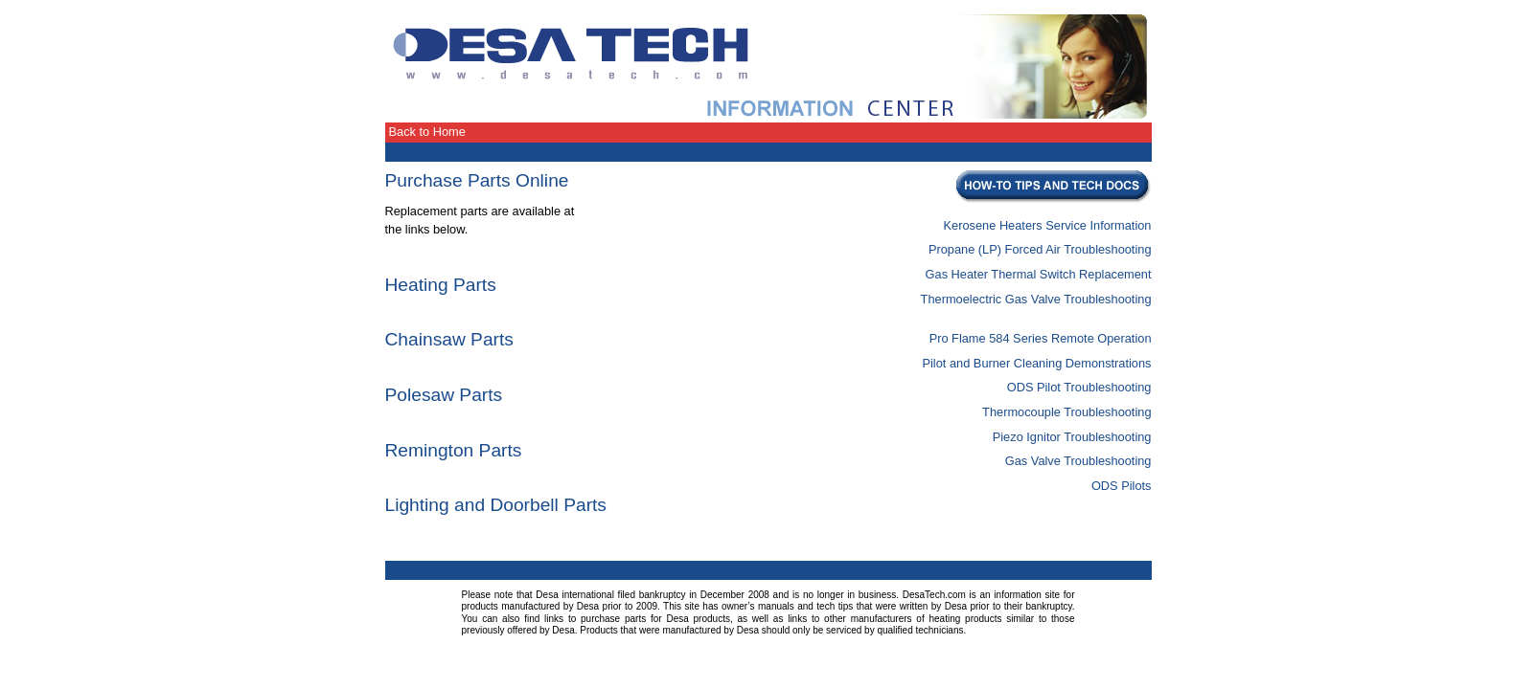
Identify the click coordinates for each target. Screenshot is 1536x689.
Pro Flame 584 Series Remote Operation (1040, 338)
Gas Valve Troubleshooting (1078, 461)
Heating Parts (440, 285)
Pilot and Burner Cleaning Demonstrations (1036, 363)
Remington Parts (453, 450)
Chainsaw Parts (449, 339)
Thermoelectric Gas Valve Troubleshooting (1036, 299)
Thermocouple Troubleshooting (1066, 412)
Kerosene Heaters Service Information (1048, 225)
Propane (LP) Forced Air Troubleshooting (1040, 249)
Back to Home (427, 131)
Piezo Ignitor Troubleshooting (1072, 437)
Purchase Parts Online (477, 180)
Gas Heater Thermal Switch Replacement (1039, 274)
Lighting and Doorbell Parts (496, 505)
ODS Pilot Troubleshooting (1079, 387)
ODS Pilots (1121, 485)
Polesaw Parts (444, 395)
